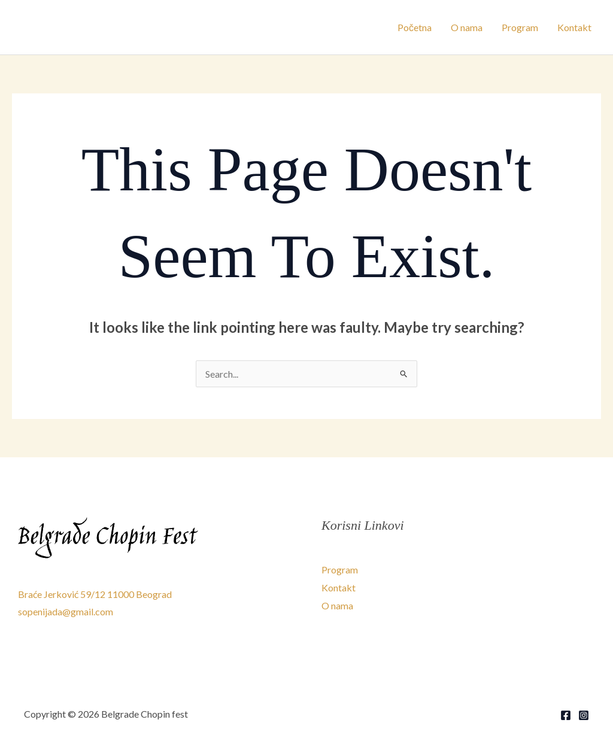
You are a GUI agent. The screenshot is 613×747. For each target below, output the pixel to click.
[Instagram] (583, 715)
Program (520, 27)
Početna (414, 27)
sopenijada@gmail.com (65, 611)
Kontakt (574, 27)
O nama (466, 27)
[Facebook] (565, 715)
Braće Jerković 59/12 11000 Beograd (95, 594)
